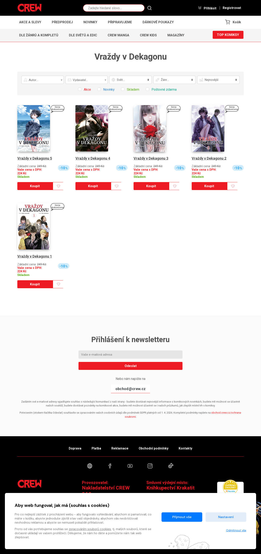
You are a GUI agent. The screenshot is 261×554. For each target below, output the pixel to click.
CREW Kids (148, 35)
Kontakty (188, 447)
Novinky (90, 22)
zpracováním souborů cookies (90, 529)
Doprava (72, 447)
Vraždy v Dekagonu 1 (34, 256)
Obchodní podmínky (155, 447)
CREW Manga (118, 35)
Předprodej (62, 22)
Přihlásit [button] (207, 8)
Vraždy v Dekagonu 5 (34, 158)
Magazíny (175, 35)
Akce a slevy (30, 22)
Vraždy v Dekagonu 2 (209, 158)
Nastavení (226, 517)
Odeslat (131, 366)
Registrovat (232, 8)
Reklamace (120, 447)
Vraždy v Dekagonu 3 (151, 158)
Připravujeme (120, 22)
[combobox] (42, 80)
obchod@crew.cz (130, 389)
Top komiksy (228, 35)
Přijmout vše (181, 517)
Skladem (23, 177)
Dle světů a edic (83, 35)
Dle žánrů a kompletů (38, 35)
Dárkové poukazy (158, 22)
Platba (95, 447)
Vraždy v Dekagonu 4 (93, 158)
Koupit (35, 186)
